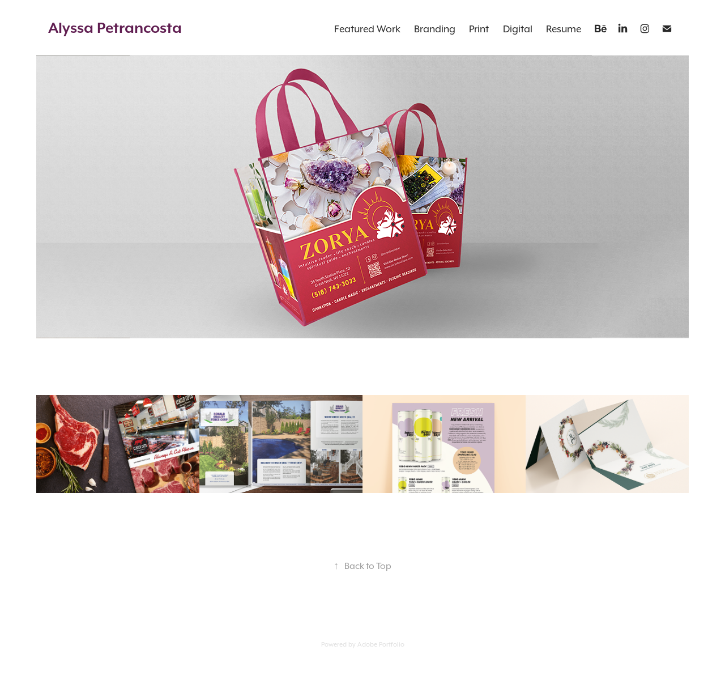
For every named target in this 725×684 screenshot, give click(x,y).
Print (479, 29)
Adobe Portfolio (380, 644)
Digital (517, 29)
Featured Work (367, 29)
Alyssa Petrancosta (115, 27)
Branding (434, 29)
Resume (563, 29)
